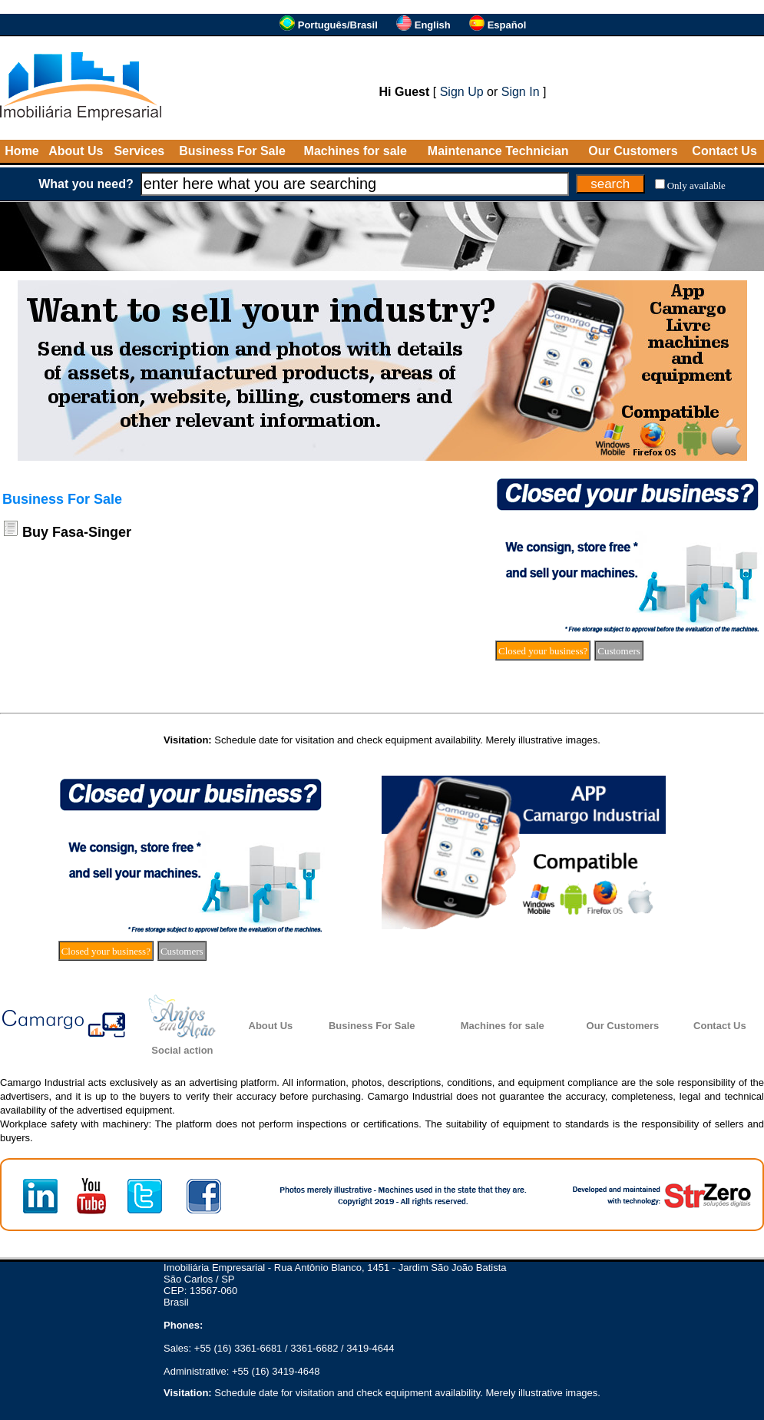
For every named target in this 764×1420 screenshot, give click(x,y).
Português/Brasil (338, 25)
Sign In (520, 91)
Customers (618, 651)
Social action (182, 1050)
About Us (75, 150)
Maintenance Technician (498, 150)
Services (139, 150)
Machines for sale (355, 150)
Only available (696, 185)
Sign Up (462, 91)
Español (507, 25)
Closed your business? (542, 651)
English (433, 25)
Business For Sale (232, 150)
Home (21, 150)
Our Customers (632, 150)
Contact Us (724, 150)
